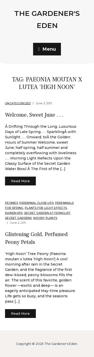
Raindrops (14, 213)
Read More (20, 181)
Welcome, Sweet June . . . (34, 114)
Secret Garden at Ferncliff (47, 213)
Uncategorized (18, 103)
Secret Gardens (18, 218)
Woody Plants (45, 218)
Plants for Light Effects (46, 208)
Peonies (11, 203)
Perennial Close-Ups (36, 203)
